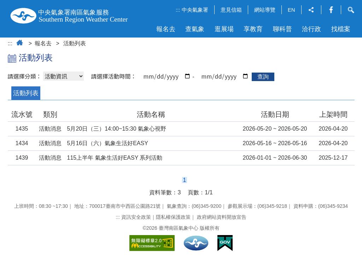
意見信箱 (231, 10)
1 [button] (184, 180)
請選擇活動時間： (113, 76)
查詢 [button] (263, 77)
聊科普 (282, 29)
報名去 (165, 29)
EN (291, 10)
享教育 (253, 29)
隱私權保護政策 (173, 217)
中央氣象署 (195, 10)
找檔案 (340, 29)
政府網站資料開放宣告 (221, 217)
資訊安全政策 (136, 217)
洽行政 (311, 29)
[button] (311, 10)
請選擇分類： (25, 76)
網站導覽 (264, 10)
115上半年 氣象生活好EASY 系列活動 (115, 158)
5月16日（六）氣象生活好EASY (107, 143)
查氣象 (194, 29)
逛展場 (224, 29)
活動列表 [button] (26, 93)
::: (178, 10)
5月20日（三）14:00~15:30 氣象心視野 (117, 129)
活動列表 (74, 43)
